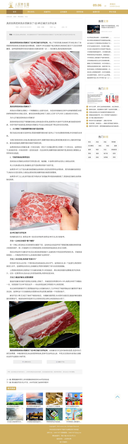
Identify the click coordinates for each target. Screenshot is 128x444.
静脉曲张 (114, 149)
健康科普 (96, 12)
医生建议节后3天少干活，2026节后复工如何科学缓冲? (30, 382)
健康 (115, 145)
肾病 (89, 153)
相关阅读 (11, 388)
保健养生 (47, 12)
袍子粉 (106, 153)
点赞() (27, 362)
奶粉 (97, 157)
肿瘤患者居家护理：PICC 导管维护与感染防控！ (103, 115)
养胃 (114, 157)
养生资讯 (30, 12)
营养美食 (79, 12)
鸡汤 (97, 142)
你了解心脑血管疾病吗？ (96, 118)
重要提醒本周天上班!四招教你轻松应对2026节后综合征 (30, 379)
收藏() (61, 362)
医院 (107, 145)
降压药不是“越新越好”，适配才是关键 (100, 120)
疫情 (114, 153)
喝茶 (97, 149)
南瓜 (89, 142)
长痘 (105, 149)
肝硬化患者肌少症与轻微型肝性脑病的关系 (102, 112)
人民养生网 (67, 439)
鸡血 (105, 142)
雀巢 (97, 153)
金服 (89, 157)
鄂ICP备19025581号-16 (68, 436)
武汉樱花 (91, 145)
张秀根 (106, 157)
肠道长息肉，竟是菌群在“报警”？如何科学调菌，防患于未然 (107, 109)
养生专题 (112, 12)
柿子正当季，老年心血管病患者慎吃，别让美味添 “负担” (106, 106)
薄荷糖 (113, 142)
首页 (14, 12)
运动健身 (63, 12)
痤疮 (100, 145)
